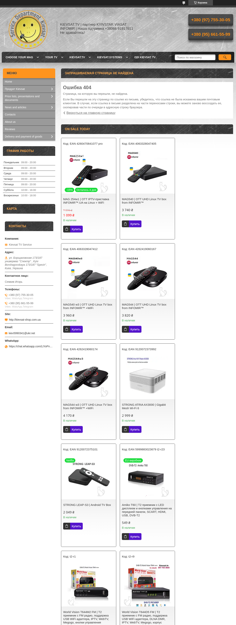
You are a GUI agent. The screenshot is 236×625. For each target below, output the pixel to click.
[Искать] (225, 57)
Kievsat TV (70, 594)
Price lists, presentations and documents (22, 98)
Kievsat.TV (77, 57)
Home (8, 81)
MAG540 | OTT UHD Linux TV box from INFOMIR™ (144, 200)
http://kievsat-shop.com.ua (24, 319)
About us (10, 121)
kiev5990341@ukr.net (22, 333)
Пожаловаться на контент (110, 621)
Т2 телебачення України (79, 599)
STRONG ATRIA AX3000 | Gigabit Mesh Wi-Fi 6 (202, 306)
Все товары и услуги (145, 564)
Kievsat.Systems (109, 57)
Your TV (51, 57)
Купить (76, 229)
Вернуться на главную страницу (90, 113)
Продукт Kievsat (15, 89)
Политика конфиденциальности (144, 621)
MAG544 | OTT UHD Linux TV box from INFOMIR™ (85, 306)
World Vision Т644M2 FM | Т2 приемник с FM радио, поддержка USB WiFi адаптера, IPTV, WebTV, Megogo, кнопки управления (203, 410)
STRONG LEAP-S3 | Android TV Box (87, 404)
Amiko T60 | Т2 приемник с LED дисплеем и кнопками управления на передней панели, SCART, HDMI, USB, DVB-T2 (146, 410)
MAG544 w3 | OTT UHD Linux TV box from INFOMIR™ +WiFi (146, 306)
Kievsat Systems (132, 599)
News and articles (15, 107)
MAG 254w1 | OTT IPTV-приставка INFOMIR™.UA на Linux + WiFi (86, 200)
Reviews (10, 129)
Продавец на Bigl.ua (118, 617)
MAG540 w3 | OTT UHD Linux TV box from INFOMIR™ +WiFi (204, 200)
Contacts (10, 114)
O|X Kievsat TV (144, 57)
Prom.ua (134, 614)
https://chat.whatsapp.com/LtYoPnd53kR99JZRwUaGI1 (31, 346)
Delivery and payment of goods (23, 136)
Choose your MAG (19, 57)
